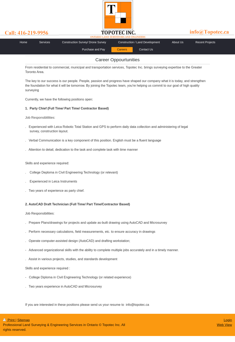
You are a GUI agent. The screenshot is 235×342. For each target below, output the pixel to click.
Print (9, 320)
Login (228, 320)
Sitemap (23, 320)
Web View (224, 325)
